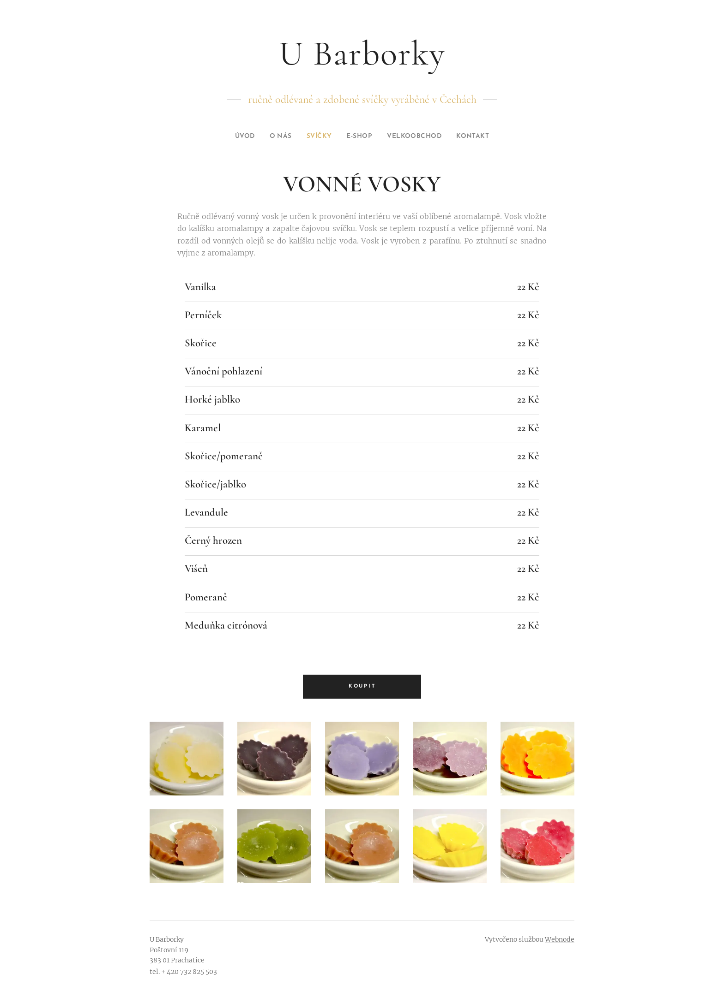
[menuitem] (236, 136)
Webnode (559, 939)
